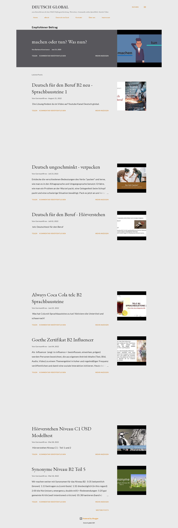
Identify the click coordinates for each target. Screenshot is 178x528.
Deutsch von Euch (61, 17)
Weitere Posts (102, 510)
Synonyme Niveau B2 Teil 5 (58, 469)
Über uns (90, 17)
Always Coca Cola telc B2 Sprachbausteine (57, 298)
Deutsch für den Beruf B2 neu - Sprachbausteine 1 (62, 88)
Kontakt (77, 17)
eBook (45, 17)
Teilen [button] (34, 56)
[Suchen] (135, 7)
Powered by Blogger (89, 518)
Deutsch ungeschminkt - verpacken (66, 167)
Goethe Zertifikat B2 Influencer (63, 339)
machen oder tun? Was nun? (59, 41)
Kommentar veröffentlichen (52, 56)
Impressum (104, 17)
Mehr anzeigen (102, 56)
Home (34, 17)
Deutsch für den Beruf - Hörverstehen (68, 214)
